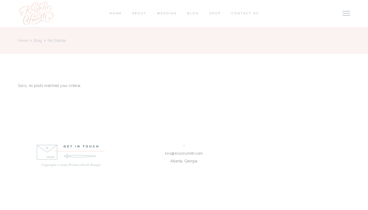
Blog (38, 40)
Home (23, 40)
